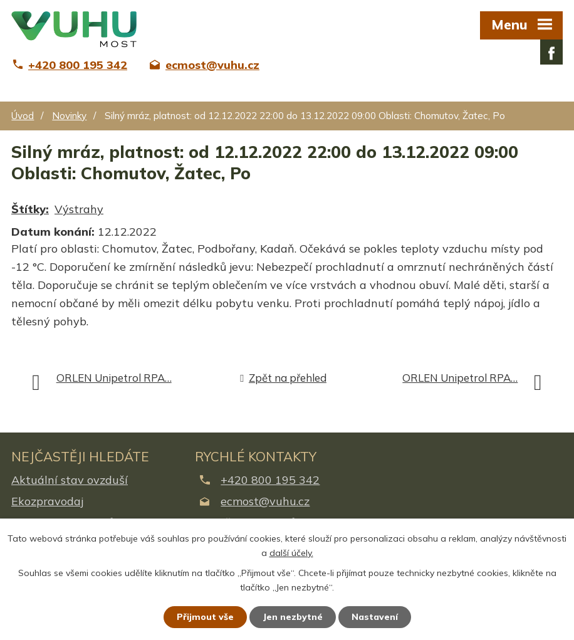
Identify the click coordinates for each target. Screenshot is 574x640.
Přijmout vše (205, 616)
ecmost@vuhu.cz (265, 501)
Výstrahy (79, 209)
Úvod (22, 116)
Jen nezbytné (293, 616)
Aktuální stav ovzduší (69, 480)
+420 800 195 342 (270, 480)
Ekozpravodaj (47, 501)
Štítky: (30, 209)
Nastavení (375, 616)
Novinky (69, 116)
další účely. (291, 553)
